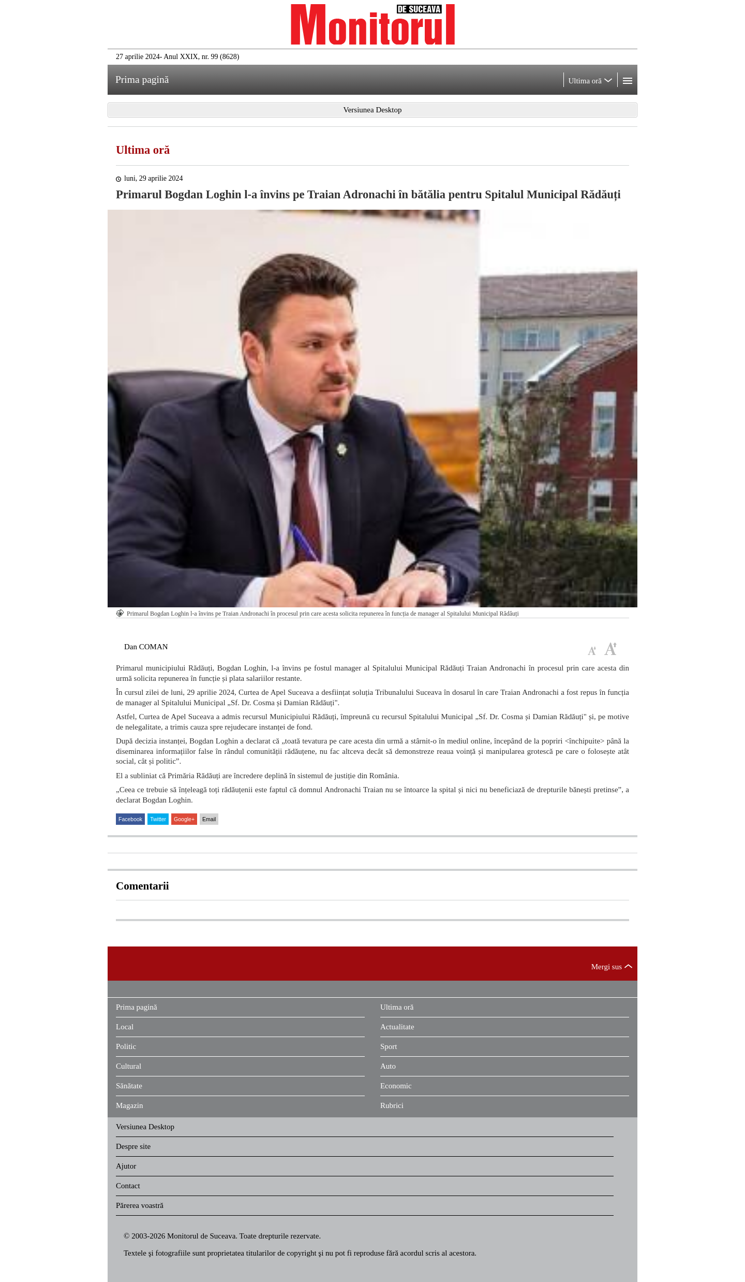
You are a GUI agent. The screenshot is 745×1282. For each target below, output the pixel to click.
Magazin (129, 1105)
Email (209, 819)
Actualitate (397, 1027)
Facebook (130, 819)
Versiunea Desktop (145, 1127)
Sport (388, 1046)
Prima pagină (136, 1007)
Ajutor (126, 1166)
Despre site (133, 1146)
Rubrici (392, 1105)
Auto (388, 1066)
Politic (126, 1046)
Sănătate (129, 1086)
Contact (128, 1186)
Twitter (158, 819)
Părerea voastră (139, 1205)
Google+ (184, 819)
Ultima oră (143, 149)
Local (124, 1027)
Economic (396, 1086)
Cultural (128, 1066)
